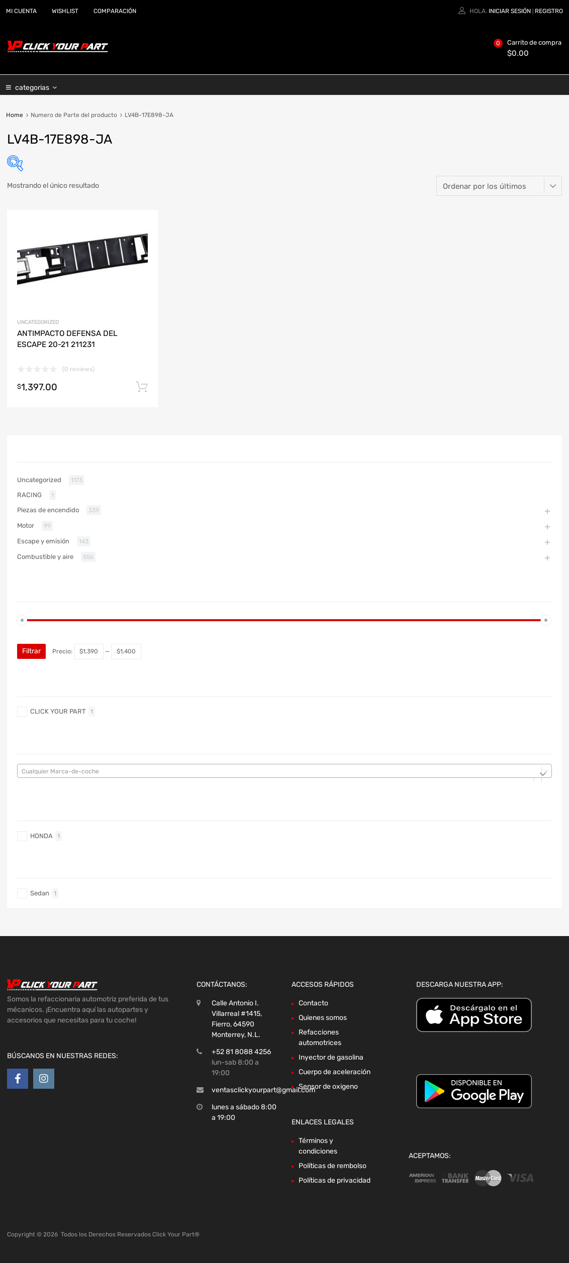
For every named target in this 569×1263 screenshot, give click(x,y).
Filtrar (31, 651)
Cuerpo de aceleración (334, 1072)
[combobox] (284, 771)
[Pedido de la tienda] (499, 186)
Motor (25, 525)
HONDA (41, 836)
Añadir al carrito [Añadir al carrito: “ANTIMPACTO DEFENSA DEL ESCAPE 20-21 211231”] (142, 387)
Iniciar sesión (510, 11)
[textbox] (284, 771)
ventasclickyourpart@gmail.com (263, 1090)
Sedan (39, 893)
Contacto (313, 1003)
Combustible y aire (45, 556)
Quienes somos (323, 1017)
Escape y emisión (43, 541)
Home (14, 115)
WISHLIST (65, 11)
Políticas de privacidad (334, 1180)
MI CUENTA (21, 11)
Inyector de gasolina (331, 1057)
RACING (29, 495)
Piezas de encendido (48, 510)
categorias (36, 85)
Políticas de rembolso (332, 1166)
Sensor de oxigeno (328, 1086)
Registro (549, 11)
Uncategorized (38, 322)
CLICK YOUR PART (58, 711)
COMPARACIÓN (114, 11)
